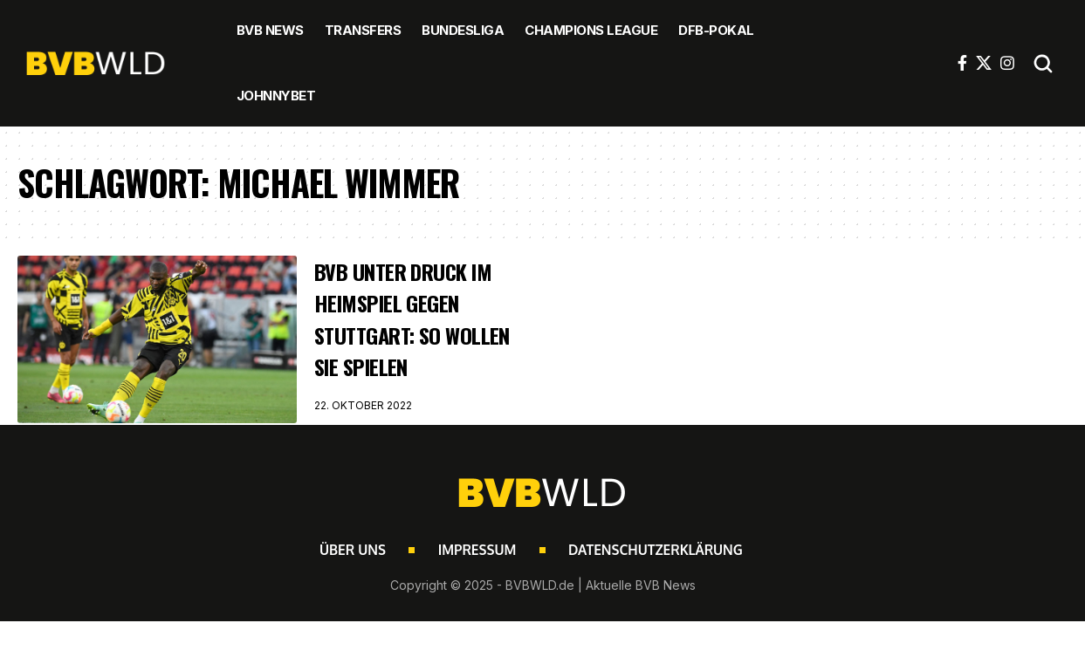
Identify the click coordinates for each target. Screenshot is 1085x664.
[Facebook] (962, 62)
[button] (1043, 64)
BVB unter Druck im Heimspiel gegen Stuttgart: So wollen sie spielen (413, 318)
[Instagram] (1007, 62)
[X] (984, 62)
